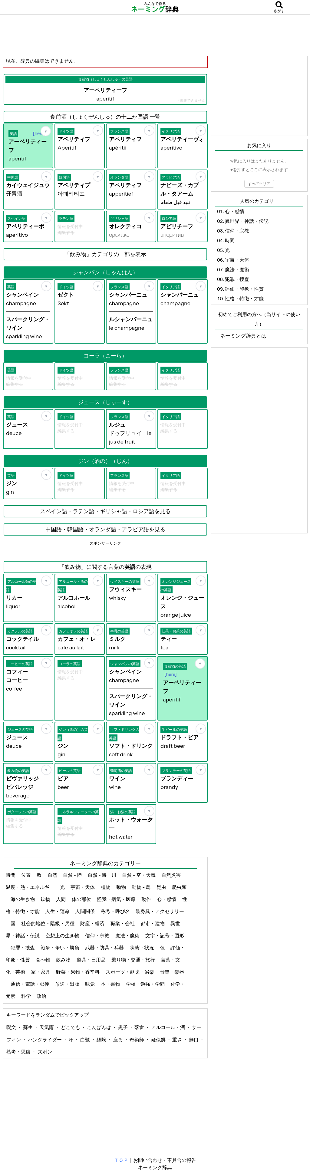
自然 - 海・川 (102, 875)
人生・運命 (58, 911)
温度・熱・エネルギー (30, 887)
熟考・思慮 (18, 1052)
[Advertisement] (155, 34)
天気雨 (47, 1027)
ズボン (45, 1052)
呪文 (11, 1027)
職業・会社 (123, 923)
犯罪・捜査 (23, 948)
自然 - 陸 (73, 875)
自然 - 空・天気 (139, 875)
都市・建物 (153, 923)
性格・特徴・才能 (244, 298)
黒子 (123, 1027)
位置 (26, 875)
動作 (146, 899)
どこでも (71, 1027)
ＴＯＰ (121, 1160)
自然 (53, 875)
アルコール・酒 (168, 1027)
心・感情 (167, 899)
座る (118, 1040)
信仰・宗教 (97, 935)
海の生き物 (23, 899)
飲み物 (63, 960)
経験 (102, 1040)
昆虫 (162, 887)
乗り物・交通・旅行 (133, 960)
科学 (26, 996)
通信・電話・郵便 (30, 984)
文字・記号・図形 (164, 935)
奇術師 (137, 1040)
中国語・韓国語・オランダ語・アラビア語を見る (105, 529)
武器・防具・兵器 (105, 948)
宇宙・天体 (83, 887)
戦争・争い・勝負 (60, 948)
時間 (11, 875)
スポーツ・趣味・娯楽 (130, 972)
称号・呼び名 (116, 911)
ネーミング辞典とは (243, 336)
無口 (194, 1040)
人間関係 (85, 911)
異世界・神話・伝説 (247, 221)
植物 (106, 887)
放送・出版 (67, 984)
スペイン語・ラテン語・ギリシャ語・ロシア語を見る (105, 511)
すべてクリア (259, 183)
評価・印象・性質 (244, 289)
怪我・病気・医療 (117, 899)
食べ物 (43, 960)
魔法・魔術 (127, 935)
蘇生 (28, 1027)
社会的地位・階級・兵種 (48, 923)
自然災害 (171, 875)
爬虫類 (179, 887)
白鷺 (85, 1040)
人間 (61, 899)
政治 (42, 996)
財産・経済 (92, 923)
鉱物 (46, 899)
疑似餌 (159, 1040)
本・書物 (111, 984)
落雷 (139, 1027)
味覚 (90, 984)
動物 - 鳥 (142, 887)
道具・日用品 (92, 960)
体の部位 (82, 899)
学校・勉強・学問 (146, 984)
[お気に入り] (46, 131)
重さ (177, 1040)
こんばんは (99, 1027)
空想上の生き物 (62, 935)
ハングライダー (45, 1040)
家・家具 (41, 972)
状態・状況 (142, 948)
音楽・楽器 (172, 972)
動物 (121, 887)
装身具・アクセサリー (160, 911)
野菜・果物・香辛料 (78, 972)
